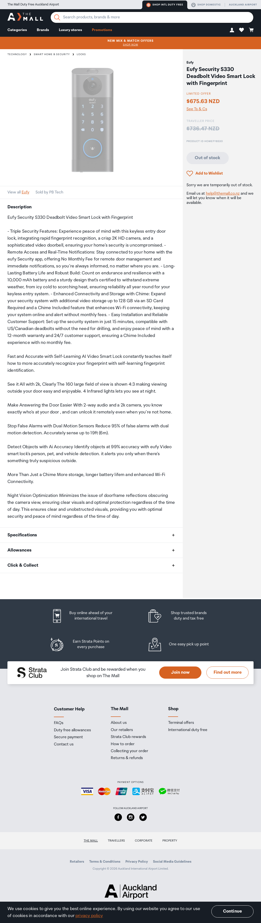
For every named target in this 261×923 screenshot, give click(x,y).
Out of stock (207, 157)
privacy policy (89, 915)
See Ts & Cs (196, 109)
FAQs (58, 723)
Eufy (25, 192)
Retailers (77, 862)
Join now (180, 672)
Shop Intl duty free (164, 5)
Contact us (64, 744)
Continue (232, 911)
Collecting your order (129, 751)
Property (169, 840)
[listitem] (87, 616)
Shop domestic (206, 5)
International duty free (187, 730)
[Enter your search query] (152, 17)
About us (119, 723)
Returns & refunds (127, 758)
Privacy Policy (136, 862)
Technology (17, 54)
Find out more (228, 672)
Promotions (102, 30)
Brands (43, 30)
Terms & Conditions (104, 862)
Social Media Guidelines (172, 862)
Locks (81, 54)
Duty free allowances (72, 730)
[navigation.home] (25, 17)
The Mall (91, 840)
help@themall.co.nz (223, 193)
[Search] (57, 17)
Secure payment (68, 737)
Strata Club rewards (128, 737)
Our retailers (122, 730)
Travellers (116, 840)
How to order (123, 744)
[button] (232, 30)
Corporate (143, 840)
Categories (17, 30)
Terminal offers (181, 723)
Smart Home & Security (52, 54)
